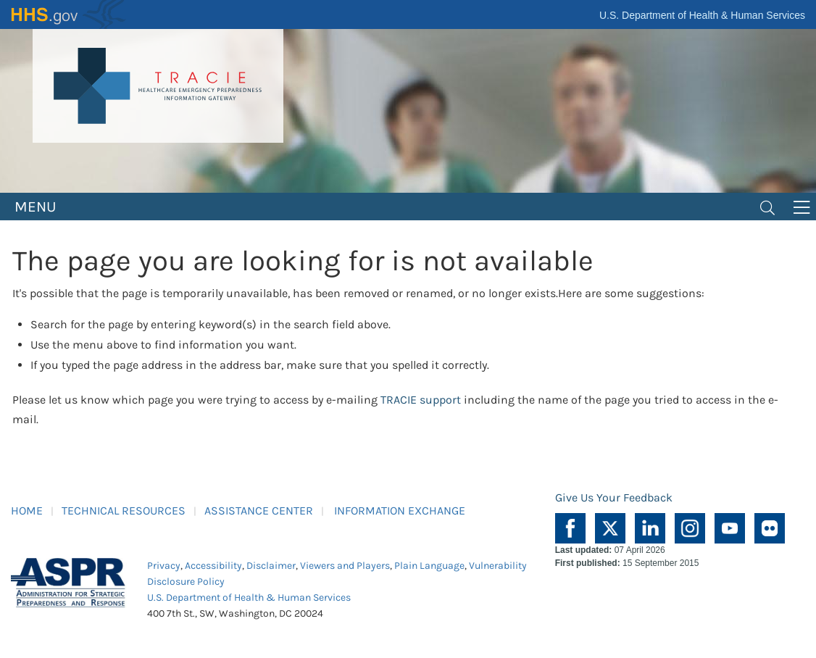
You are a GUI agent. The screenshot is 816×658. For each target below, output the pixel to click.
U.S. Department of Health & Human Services (702, 15)
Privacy (163, 565)
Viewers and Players (345, 565)
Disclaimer (271, 565)
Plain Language (429, 565)
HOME (27, 510)
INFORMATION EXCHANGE (399, 510)
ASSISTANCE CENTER (258, 510)
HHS (69, 14)
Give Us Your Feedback (614, 497)
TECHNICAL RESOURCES (124, 510)
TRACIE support (420, 400)
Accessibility (213, 565)
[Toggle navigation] (767, 206)
